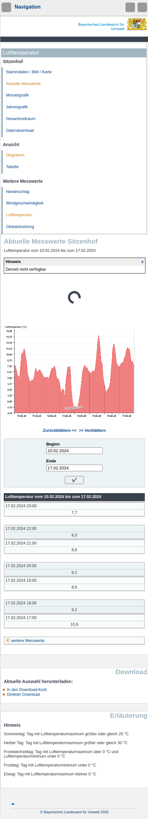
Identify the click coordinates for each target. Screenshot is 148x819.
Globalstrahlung (20, 226)
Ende (51, 461)
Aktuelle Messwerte (23, 84)
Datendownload (20, 130)
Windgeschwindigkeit (25, 203)
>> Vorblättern (92, 430)
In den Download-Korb (27, 689)
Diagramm (15, 155)
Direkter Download (23, 694)
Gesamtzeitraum (20, 119)
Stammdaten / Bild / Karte (29, 72)
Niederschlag (18, 191)
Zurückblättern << (60, 430)
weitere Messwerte (27, 640)
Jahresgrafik (17, 107)
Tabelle (12, 167)
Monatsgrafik (17, 95)
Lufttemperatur (19, 215)
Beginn (53, 444)
